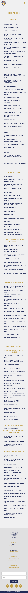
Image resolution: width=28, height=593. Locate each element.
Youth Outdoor (14, 551)
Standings (14, 556)
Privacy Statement (14, 567)
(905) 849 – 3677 (14, 542)
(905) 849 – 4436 (14, 538)
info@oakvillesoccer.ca (14, 545)
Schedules (14, 554)
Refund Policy (14, 565)
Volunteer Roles (14, 558)
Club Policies (14, 563)
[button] (24, 2)
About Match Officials (14, 560)
